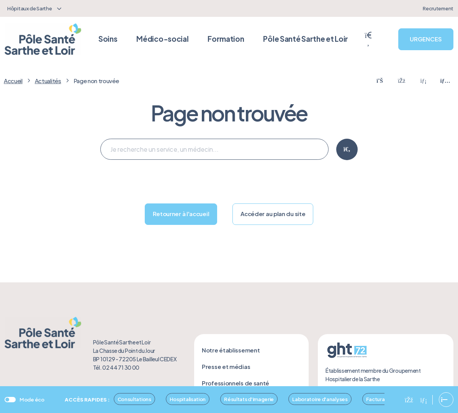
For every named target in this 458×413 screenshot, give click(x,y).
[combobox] (33, 8)
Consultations (134, 399)
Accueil (13, 80)
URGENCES (426, 39)
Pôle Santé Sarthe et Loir (305, 38)
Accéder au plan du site (272, 213)
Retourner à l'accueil (181, 213)
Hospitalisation (188, 399)
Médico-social (162, 38)
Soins (108, 38)
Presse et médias (226, 366)
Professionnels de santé (235, 383)
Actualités (48, 80)
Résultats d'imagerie (249, 399)
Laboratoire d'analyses (319, 399)
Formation (226, 38)
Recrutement (438, 8)
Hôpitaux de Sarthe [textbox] (29, 8)
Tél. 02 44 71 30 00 (116, 367)
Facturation (380, 399)
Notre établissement (231, 350)
